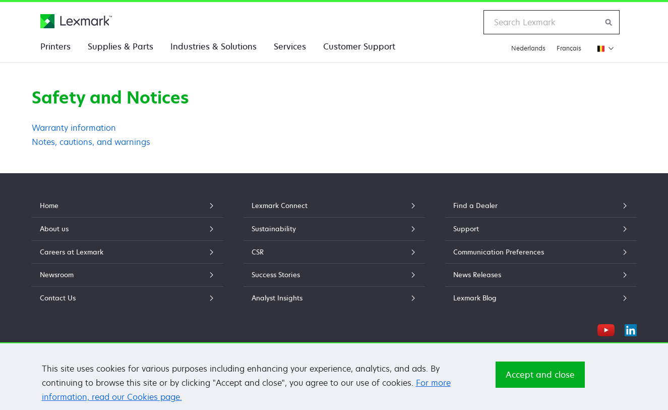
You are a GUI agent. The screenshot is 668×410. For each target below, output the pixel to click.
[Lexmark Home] (76, 21)
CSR (334, 252)
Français (569, 48)
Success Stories (334, 274)
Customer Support (359, 46)
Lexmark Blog (541, 297)
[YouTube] (606, 328)
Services (290, 46)
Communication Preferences (541, 252)
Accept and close (540, 378)
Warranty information (74, 127)
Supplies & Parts (120, 46)
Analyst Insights (334, 297)
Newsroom (127, 274)
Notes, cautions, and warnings (91, 141)
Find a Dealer (541, 205)
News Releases (541, 274)
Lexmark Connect (334, 205)
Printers (55, 46)
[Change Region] (603, 48)
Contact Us (127, 297)
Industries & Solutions (213, 46)
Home (127, 205)
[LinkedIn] (631, 328)
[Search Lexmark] (609, 22)
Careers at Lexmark (127, 252)
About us (127, 228)
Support (541, 228)
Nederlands (528, 48)
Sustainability (334, 228)
